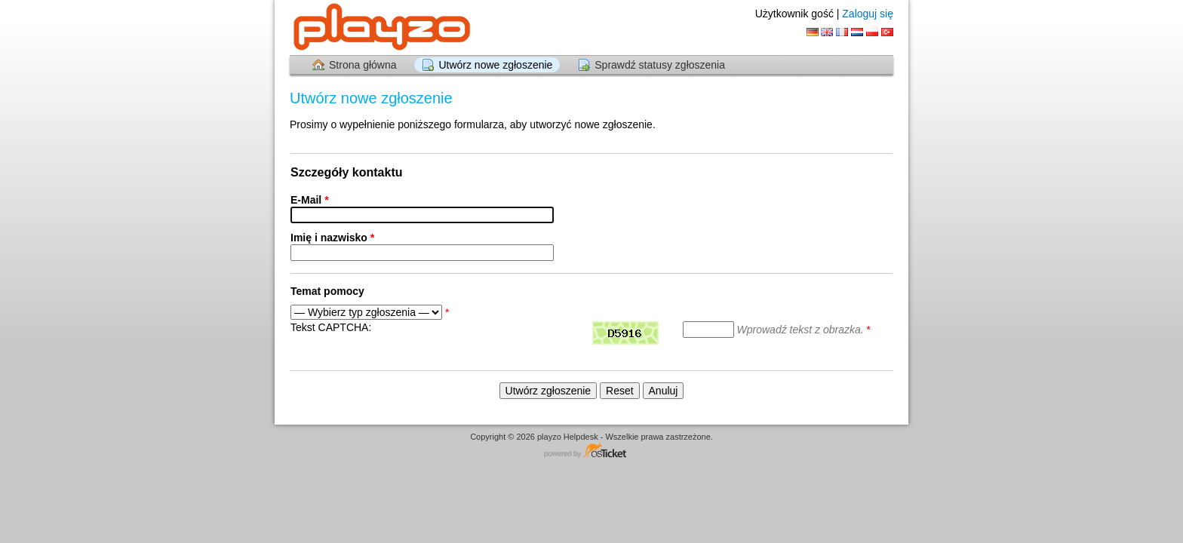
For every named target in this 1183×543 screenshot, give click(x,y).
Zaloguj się (867, 14)
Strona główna (363, 65)
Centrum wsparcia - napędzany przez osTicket (591, 451)
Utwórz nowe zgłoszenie (495, 65)
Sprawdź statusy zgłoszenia (660, 65)
